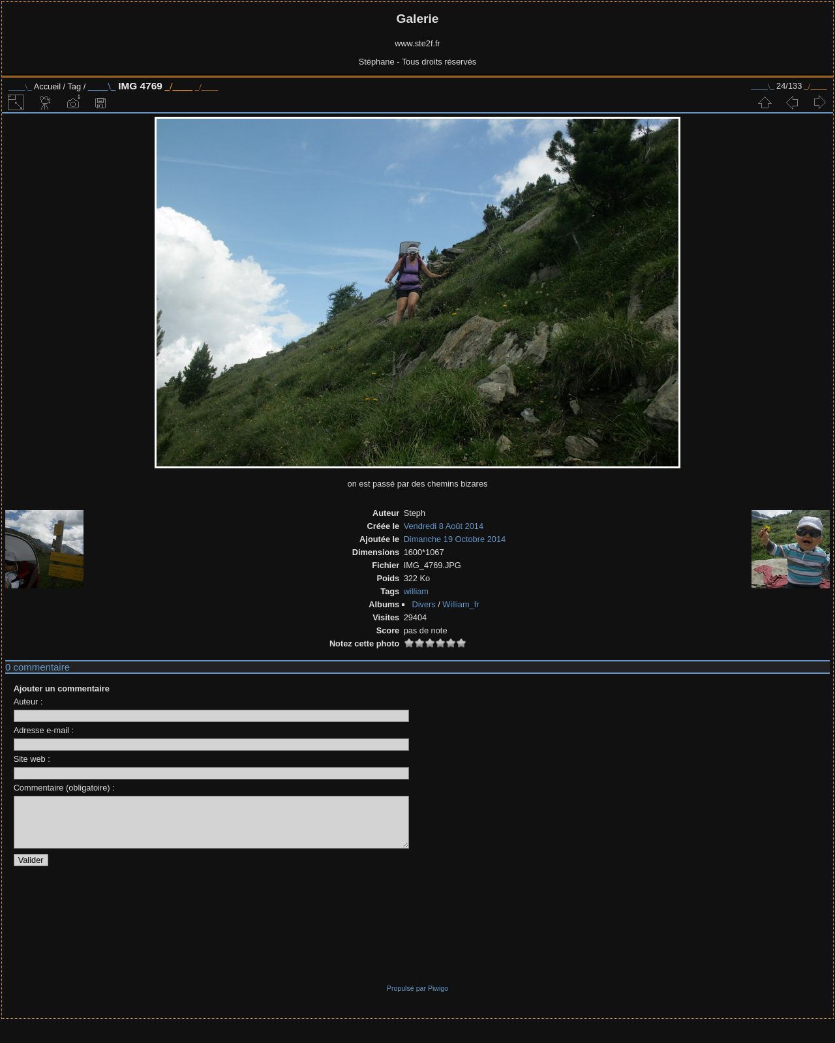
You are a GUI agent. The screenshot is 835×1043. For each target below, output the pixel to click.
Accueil (47, 86)
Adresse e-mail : (44, 730)
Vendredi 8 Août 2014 (443, 526)
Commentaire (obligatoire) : (64, 788)
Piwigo (438, 998)
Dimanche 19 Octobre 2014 (455, 539)
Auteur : (28, 701)
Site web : (32, 759)
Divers (423, 604)
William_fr (460, 604)
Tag (74, 86)
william (416, 591)
